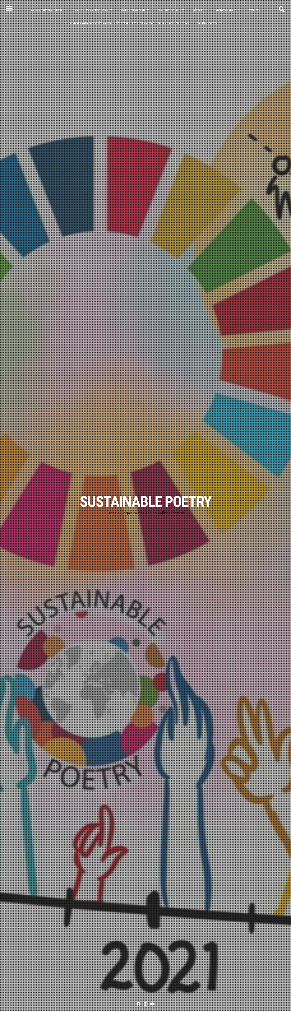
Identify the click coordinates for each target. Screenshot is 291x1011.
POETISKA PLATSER (168, 9)
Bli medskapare (207, 22)
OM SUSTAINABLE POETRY (47, 9)
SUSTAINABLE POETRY (145, 502)
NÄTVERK (198, 9)
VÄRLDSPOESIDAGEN (133, 9)
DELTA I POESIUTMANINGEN (91, 9)
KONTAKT (254, 9)
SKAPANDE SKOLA (226, 9)
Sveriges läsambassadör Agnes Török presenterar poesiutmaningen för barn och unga (129, 22)
